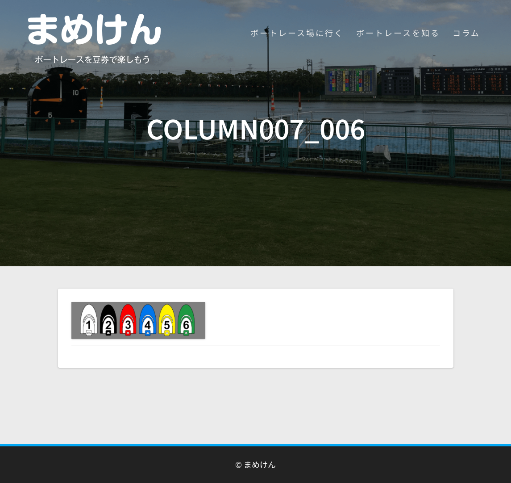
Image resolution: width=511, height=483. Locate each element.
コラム (466, 32)
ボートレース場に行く (297, 32)
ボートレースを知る (398, 32)
